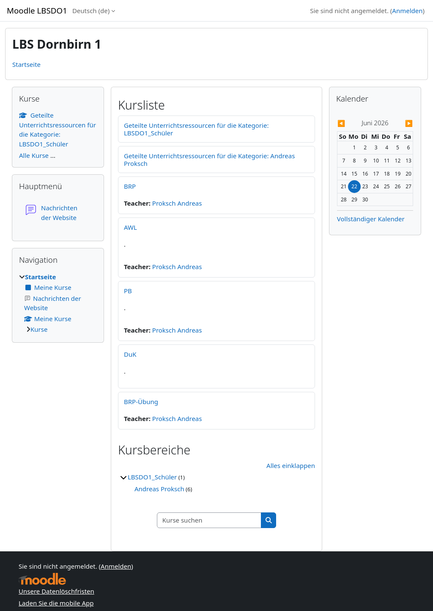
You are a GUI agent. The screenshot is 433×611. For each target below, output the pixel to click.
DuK (130, 354)
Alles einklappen (290, 465)
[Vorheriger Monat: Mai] (348, 123)
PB (128, 290)
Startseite (26, 64)
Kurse (38, 329)
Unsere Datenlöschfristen (56, 591)
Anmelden (407, 10)
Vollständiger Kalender (371, 219)
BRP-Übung (141, 401)
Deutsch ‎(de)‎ (91, 10)
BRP (130, 186)
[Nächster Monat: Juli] (401, 123)
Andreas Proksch (159, 488)
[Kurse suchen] (209, 520)
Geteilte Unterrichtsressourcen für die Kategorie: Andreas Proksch (209, 159)
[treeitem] (58, 303)
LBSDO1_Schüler (152, 477)
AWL (130, 227)
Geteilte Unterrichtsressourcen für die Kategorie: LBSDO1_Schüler (196, 129)
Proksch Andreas (177, 203)
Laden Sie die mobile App (56, 603)
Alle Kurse (34, 155)
